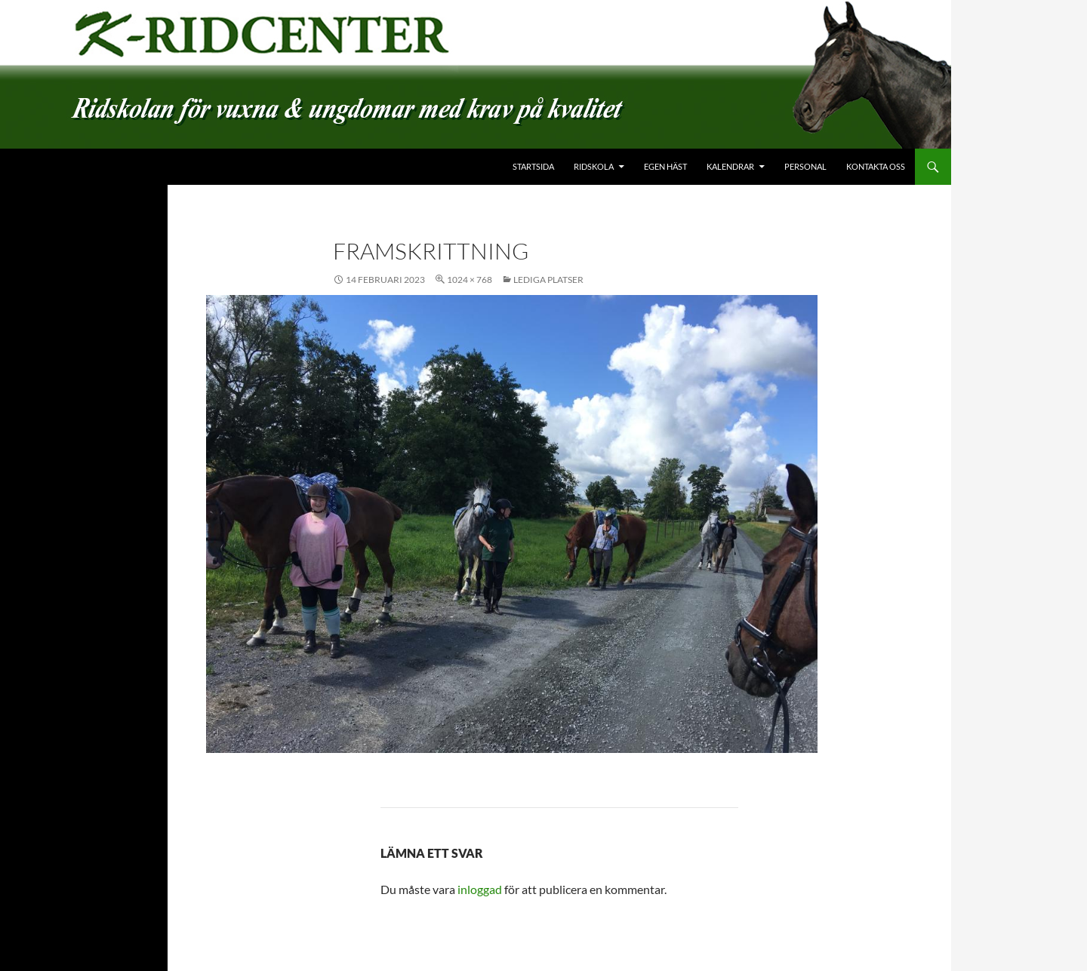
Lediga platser (548, 279)
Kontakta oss (875, 166)
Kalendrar (730, 166)
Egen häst (665, 166)
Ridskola (594, 166)
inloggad (479, 889)
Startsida (533, 166)
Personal (805, 166)
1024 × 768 (469, 279)
